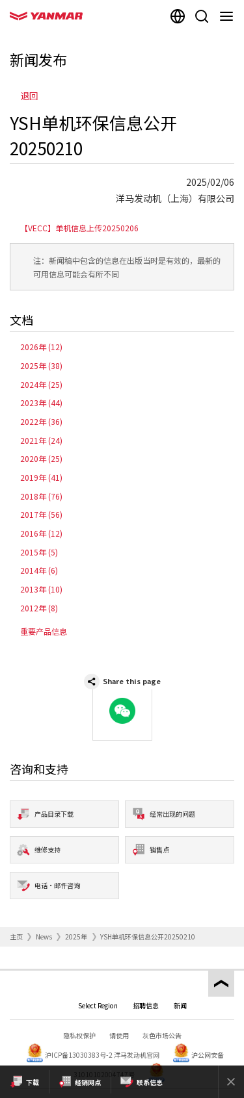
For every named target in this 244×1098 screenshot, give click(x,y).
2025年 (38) (41, 365)
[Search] (201, 16)
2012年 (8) (39, 607)
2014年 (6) (39, 570)
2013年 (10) (41, 588)
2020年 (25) (41, 458)
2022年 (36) (41, 421)
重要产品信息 (43, 631)
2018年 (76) (41, 496)
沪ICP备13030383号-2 (79, 1055)
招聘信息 (146, 1005)
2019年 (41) (41, 477)
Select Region (98, 1005)
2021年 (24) (41, 440)
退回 (29, 95)
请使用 (119, 1035)
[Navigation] (229, 16)
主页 (16, 936)
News (44, 936)
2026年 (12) (41, 346)
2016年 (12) (41, 533)
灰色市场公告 (162, 1035)
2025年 (76, 936)
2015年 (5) (39, 551)
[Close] (231, 1082)
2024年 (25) (41, 384)
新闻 (180, 1005)
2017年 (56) (41, 514)
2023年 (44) (41, 402)
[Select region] (177, 16)
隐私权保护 (79, 1035)
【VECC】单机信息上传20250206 (79, 227)
